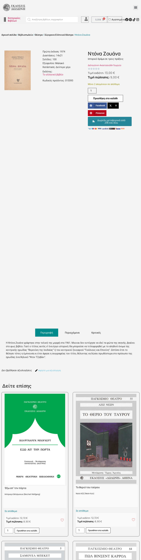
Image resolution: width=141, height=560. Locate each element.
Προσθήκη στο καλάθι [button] (27, 530)
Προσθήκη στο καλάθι (105, 98)
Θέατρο (39, 34)
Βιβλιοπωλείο (25, 34)
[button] (135, 7)
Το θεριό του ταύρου (88, 487)
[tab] (46, 333)
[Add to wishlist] (62, 519)
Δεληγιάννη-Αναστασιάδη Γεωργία (104, 65)
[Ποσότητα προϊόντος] (92, 90)
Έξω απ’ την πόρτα (15, 488)
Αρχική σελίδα (8, 34)
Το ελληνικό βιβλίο (53, 74)
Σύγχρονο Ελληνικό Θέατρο (59, 34)
